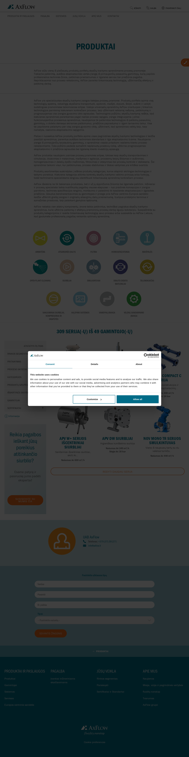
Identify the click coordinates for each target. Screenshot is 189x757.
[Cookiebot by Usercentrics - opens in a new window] (146, 355)
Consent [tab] (50, 364)
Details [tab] (94, 364)
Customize (94, 399)
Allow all (137, 399)
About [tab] (139, 364)
